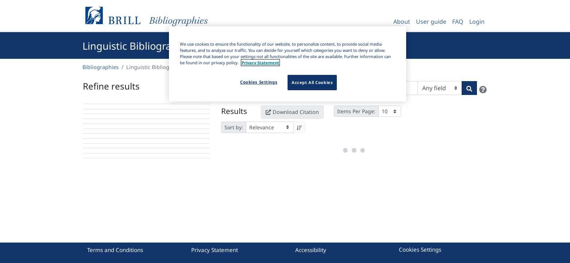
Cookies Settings (420, 249)
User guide (431, 22)
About (401, 22)
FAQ (457, 22)
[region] (287, 64)
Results (234, 109)
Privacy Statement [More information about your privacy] (260, 62)
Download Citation (292, 110)
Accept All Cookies (312, 82)
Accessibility (310, 250)
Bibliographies (100, 67)
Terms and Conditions (115, 250)
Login (477, 22)
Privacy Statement (214, 250)
